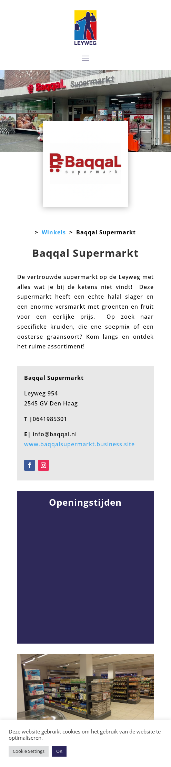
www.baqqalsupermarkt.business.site (79, 444)
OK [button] (59, 751)
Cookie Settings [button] (28, 751)
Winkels (54, 232)
